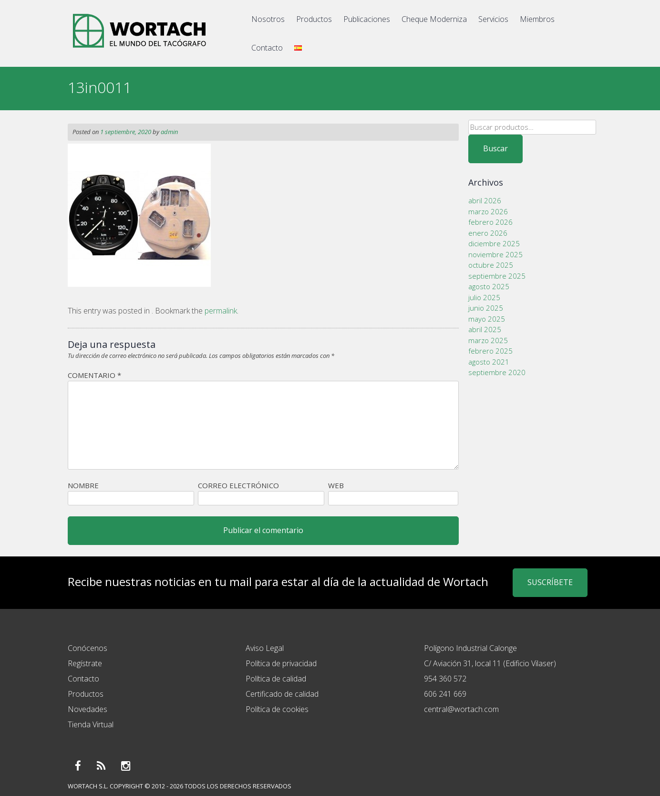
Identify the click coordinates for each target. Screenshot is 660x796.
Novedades (87, 709)
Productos (314, 19)
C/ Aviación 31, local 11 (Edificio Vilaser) (490, 663)
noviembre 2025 (495, 254)
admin (169, 131)
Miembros (537, 19)
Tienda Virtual (90, 724)
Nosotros (268, 19)
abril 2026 (484, 200)
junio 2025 (485, 308)
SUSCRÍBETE (550, 582)
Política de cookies (277, 709)
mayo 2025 (486, 319)
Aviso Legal (265, 648)
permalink (221, 310)
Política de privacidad (281, 663)
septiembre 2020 (497, 372)
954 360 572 (445, 678)
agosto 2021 (488, 362)
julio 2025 (484, 297)
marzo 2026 (488, 211)
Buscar (495, 148)
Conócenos (87, 648)
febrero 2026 (490, 222)
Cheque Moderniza (434, 19)
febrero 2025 (490, 351)
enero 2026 (487, 233)
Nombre (83, 485)
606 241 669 (445, 694)
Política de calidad (276, 678)
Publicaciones (366, 19)
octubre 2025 (490, 265)
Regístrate (85, 663)
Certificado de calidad (282, 694)
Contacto (267, 47)
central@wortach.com (461, 709)
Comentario (94, 375)
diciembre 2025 (494, 243)
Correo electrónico (238, 485)
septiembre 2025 (497, 276)
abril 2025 (484, 329)
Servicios (493, 19)
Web (336, 485)
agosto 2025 (488, 286)
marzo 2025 (488, 340)
